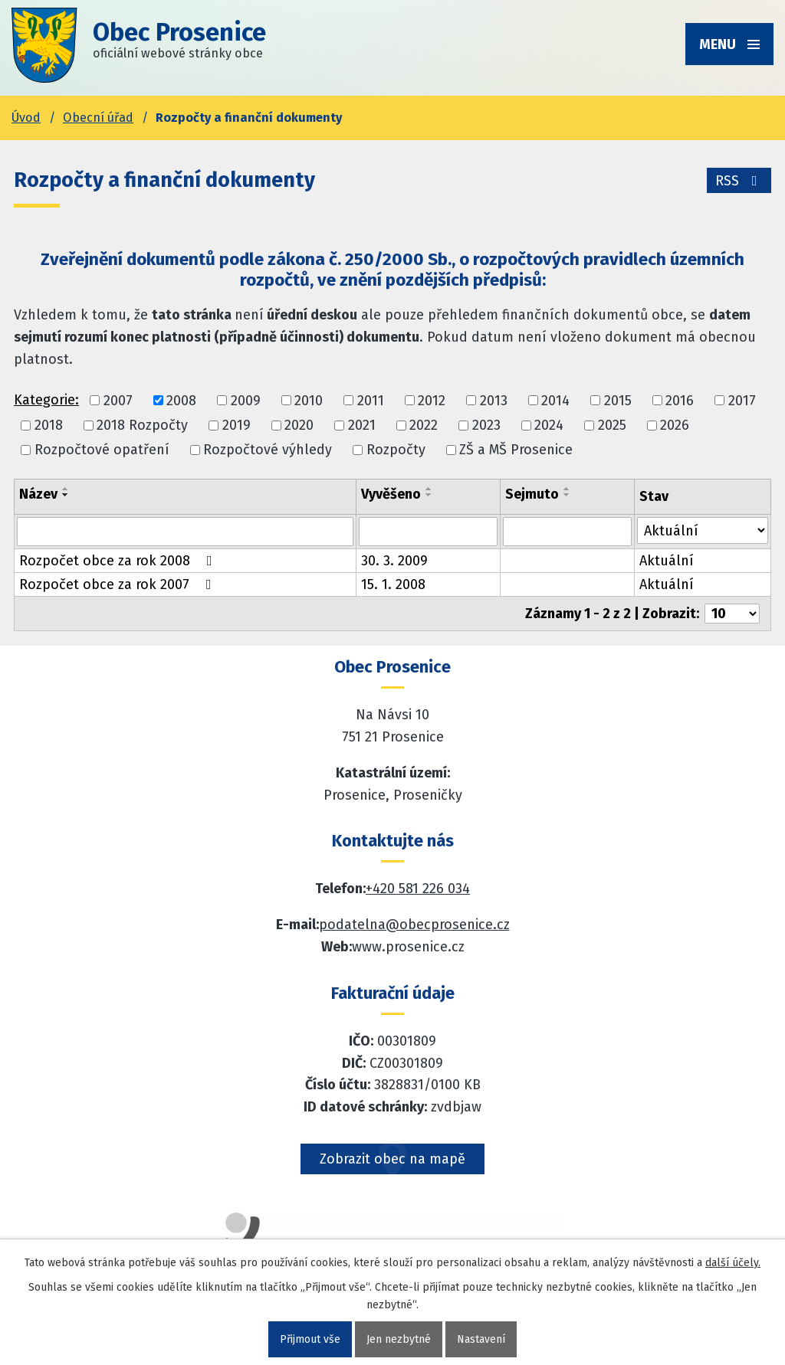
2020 (299, 425)
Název (38, 494)
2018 (48, 425)
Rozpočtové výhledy (267, 449)
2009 (246, 400)
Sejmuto (532, 494)
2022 (423, 425)
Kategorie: (46, 399)
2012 (431, 400)
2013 (493, 400)
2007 (118, 400)
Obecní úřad (98, 117)
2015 (618, 400)
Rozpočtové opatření (101, 449)
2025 (612, 425)
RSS (739, 180)
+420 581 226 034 (418, 888)
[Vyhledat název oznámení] (185, 531)
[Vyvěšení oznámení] (428, 531)
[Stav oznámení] (702, 530)
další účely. (732, 1262)
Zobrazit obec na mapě (392, 1159)
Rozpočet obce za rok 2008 (118, 560)
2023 (486, 425)
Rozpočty (395, 449)
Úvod (26, 117)
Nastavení (481, 1339)
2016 (679, 400)
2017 (742, 400)
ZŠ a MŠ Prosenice (516, 449)
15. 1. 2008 (393, 584)
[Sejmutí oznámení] (567, 531)
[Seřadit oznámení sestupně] (65, 495)
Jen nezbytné (398, 1339)
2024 (548, 425)
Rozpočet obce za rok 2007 (118, 584)
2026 (674, 425)
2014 (555, 400)
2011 (370, 400)
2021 (362, 425)
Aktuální (666, 560)
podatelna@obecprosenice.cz (414, 924)
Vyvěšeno (391, 494)
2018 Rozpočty (142, 425)
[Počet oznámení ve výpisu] (732, 614)
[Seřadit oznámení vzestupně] (65, 489)
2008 (181, 400)
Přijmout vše (310, 1339)
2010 (308, 400)
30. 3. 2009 (394, 560)
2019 (236, 425)
